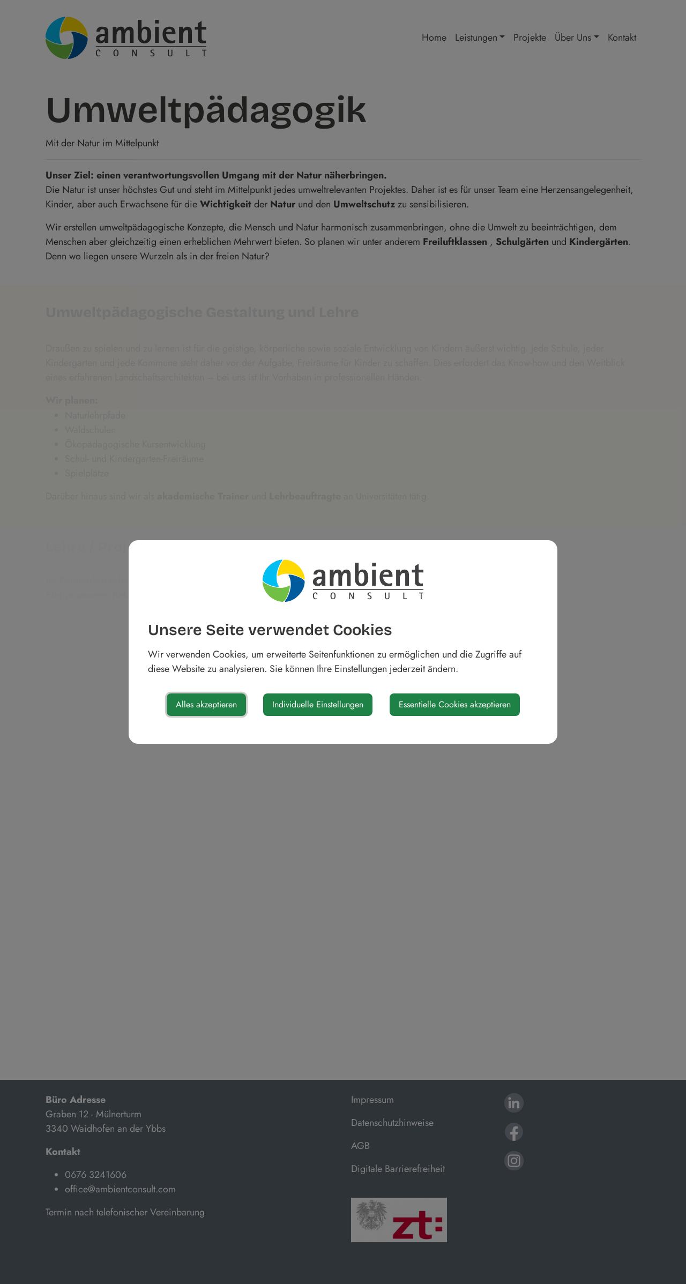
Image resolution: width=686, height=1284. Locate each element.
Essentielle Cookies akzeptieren (455, 704)
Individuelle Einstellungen (317, 704)
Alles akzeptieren (206, 704)
